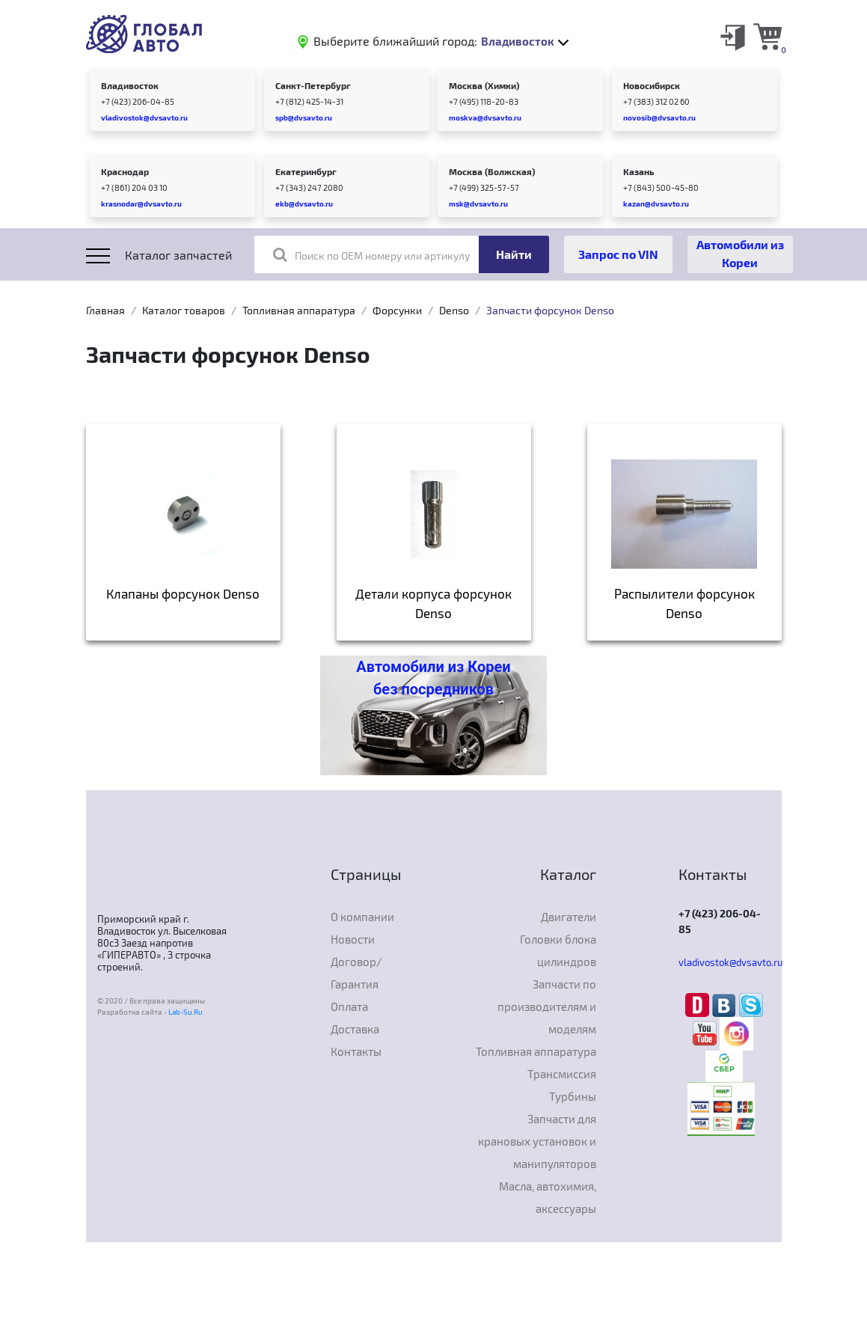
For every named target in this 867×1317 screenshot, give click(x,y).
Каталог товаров (183, 310)
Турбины (572, 1096)
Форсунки (397, 310)
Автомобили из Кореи (740, 253)
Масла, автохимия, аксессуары (547, 1197)
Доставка (355, 1029)
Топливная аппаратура (298, 310)
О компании (362, 916)
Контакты (356, 1051)
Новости (353, 939)
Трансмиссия (561, 1074)
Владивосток (130, 85)
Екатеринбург (306, 171)
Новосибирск (651, 85)
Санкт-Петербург (313, 85)
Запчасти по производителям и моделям (546, 1006)
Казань (638, 171)
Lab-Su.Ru (185, 1011)
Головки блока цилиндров (558, 950)
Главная (105, 310)
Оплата (349, 1006)
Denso (454, 310)
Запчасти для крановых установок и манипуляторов (537, 1141)
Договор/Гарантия (356, 973)
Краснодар (125, 171)
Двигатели (568, 916)
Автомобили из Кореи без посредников (433, 678)
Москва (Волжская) (492, 171)
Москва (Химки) (484, 85)
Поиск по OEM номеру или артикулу (371, 254)
